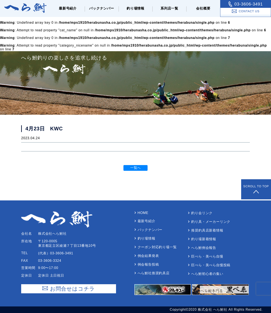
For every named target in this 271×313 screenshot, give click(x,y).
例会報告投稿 (148, 264)
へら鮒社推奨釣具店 (154, 273)
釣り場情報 (135, 8)
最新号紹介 (68, 8)
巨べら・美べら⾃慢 (207, 256)
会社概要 (203, 8)
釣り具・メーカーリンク (210, 221)
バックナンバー (101, 8)
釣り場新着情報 (203, 239)
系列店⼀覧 (169, 8)
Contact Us (246, 11)
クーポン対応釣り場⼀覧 (157, 247)
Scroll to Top (256, 189)
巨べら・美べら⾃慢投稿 (210, 265)
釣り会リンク (202, 213)
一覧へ (135, 168)
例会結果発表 (148, 256)
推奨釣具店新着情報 (207, 230)
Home (143, 213)
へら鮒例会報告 (203, 248)
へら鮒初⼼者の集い (207, 274)
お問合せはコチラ (68, 288)
